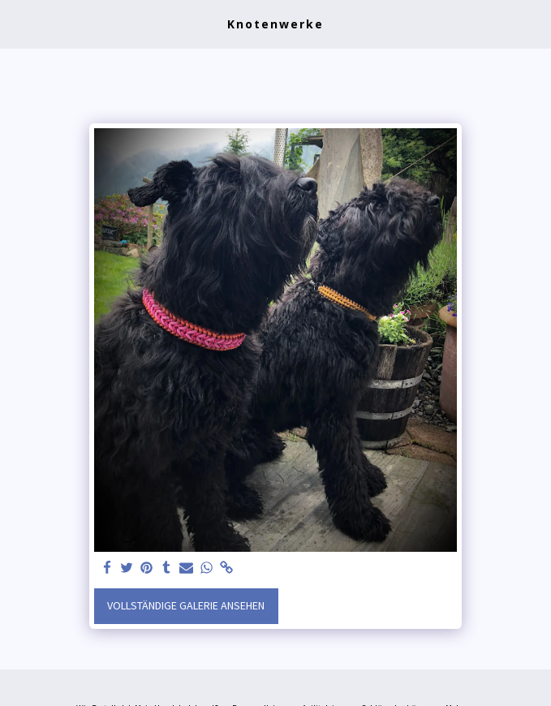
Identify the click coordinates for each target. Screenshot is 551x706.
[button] (18, 23)
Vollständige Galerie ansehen (186, 605)
